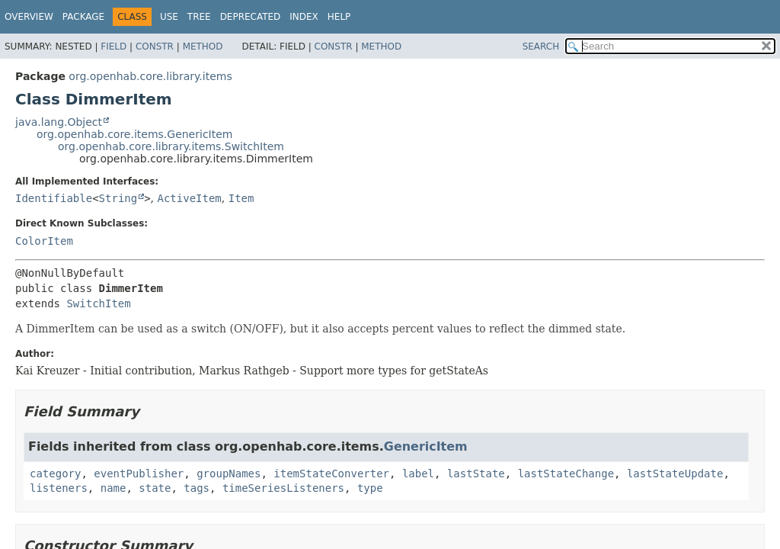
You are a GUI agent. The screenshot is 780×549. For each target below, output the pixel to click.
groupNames (229, 473)
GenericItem (426, 446)
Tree (199, 16)
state (155, 488)
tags (196, 488)
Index (303, 16)
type (370, 488)
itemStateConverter (331, 473)
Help (339, 16)
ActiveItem (190, 198)
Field (113, 46)
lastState (476, 473)
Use (169, 16)
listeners (59, 488)
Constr (155, 46)
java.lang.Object (58, 122)
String (118, 198)
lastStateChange (566, 473)
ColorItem (44, 241)
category (55, 473)
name (113, 488)
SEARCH (541, 46)
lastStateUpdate (675, 473)
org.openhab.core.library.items (150, 76)
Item (241, 198)
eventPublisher (139, 473)
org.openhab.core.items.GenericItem (134, 134)
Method (203, 46)
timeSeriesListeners (283, 488)
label (418, 473)
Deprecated (250, 16)
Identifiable (53, 198)
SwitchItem (98, 303)
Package (83, 16)
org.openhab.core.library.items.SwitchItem (171, 146)
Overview (29, 16)
